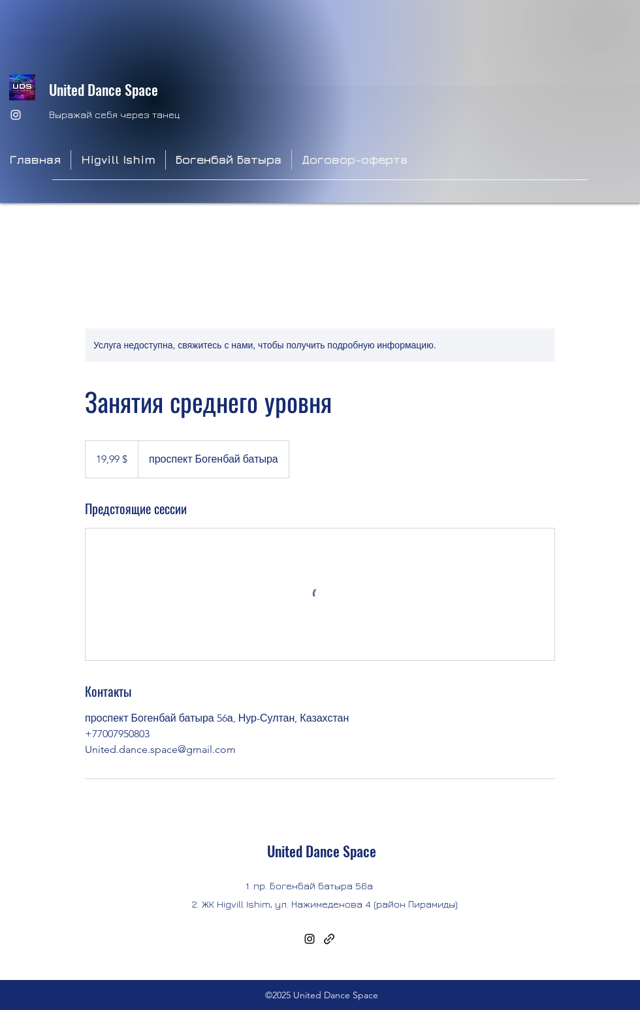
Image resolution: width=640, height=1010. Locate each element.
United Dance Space (103, 89)
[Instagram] (15, 114)
